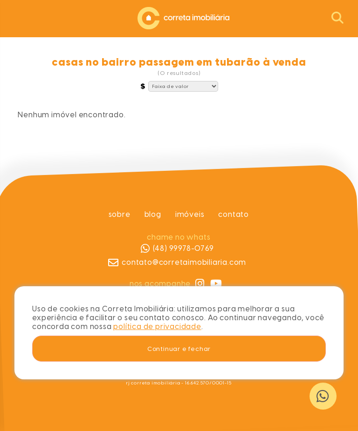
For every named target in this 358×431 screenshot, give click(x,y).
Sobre (120, 214)
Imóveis (190, 214)
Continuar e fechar (179, 348)
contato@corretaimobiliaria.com (178, 262)
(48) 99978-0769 (177, 249)
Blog (153, 214)
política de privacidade (157, 326)
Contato (234, 214)
